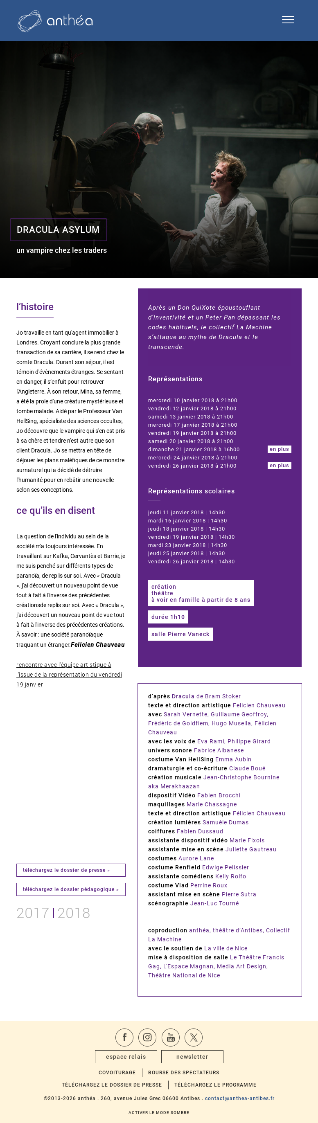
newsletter (192, 1056)
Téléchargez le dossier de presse (112, 1085)
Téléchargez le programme (215, 1085)
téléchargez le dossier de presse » (66, 870)
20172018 (53, 911)
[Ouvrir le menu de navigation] (288, 20)
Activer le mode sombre (159, 1112)
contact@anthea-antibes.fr (240, 1098)
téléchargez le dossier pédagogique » (71, 889)
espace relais (126, 1056)
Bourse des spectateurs (183, 1073)
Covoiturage (117, 1073)
